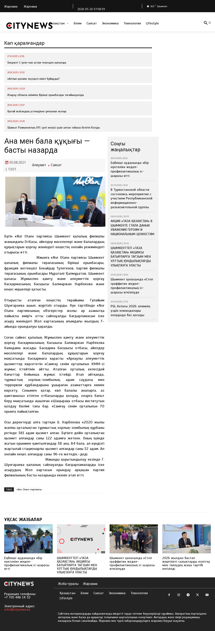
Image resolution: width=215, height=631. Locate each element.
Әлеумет (39, 165)
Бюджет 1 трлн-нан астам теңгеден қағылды (36, 62)
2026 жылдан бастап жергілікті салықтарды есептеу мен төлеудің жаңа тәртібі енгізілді (184, 563)
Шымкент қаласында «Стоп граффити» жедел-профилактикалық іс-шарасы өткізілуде (129, 271)
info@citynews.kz (17, 609)
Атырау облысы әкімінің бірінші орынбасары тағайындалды (45, 95)
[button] (209, 22)
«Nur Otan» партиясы (29, 489)
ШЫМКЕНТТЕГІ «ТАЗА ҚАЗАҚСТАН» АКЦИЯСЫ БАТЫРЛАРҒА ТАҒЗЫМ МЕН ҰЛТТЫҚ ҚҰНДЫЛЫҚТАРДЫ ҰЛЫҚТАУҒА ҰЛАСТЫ (129, 244)
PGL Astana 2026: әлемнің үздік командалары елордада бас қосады (131, 293)
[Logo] (29, 25)
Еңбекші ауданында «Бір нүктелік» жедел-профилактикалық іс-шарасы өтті (132, 166)
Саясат (56, 165)
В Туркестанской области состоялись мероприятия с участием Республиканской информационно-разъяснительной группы (133, 191)
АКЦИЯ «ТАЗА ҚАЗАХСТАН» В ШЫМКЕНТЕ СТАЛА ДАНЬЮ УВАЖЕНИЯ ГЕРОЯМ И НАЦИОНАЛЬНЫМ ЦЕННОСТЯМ (131, 217)
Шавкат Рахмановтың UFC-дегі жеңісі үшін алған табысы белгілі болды (53, 127)
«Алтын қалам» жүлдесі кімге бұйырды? (33, 79)
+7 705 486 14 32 (17, 597)
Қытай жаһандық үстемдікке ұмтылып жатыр (36, 111)
